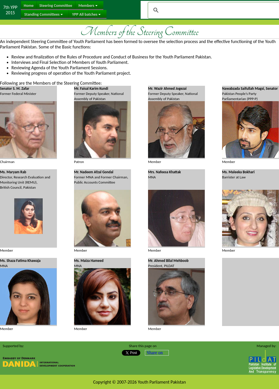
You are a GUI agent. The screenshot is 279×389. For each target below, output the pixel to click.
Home (29, 5)
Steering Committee (55, 5)
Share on (155, 352)
